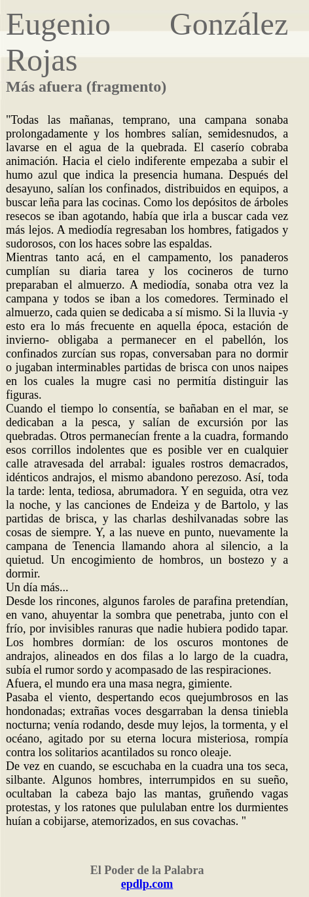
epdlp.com (147, 883)
